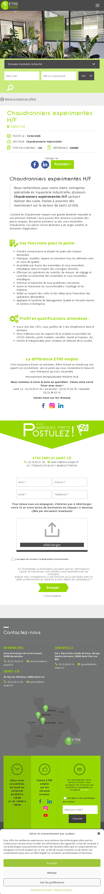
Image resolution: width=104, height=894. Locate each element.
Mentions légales (63, 889)
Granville (64, 649)
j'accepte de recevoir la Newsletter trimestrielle (40, 560)
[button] (99, 833)
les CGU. (85, 791)
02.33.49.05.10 (66, 665)
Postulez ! (62, 165)
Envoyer (52, 588)
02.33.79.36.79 (15, 662)
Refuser (52, 872)
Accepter (52, 863)
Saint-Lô (11, 672)
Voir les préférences (52, 882)
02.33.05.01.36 (36, 463)
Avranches (13, 649)
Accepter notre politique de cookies (79, 800)
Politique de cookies (41, 889)
